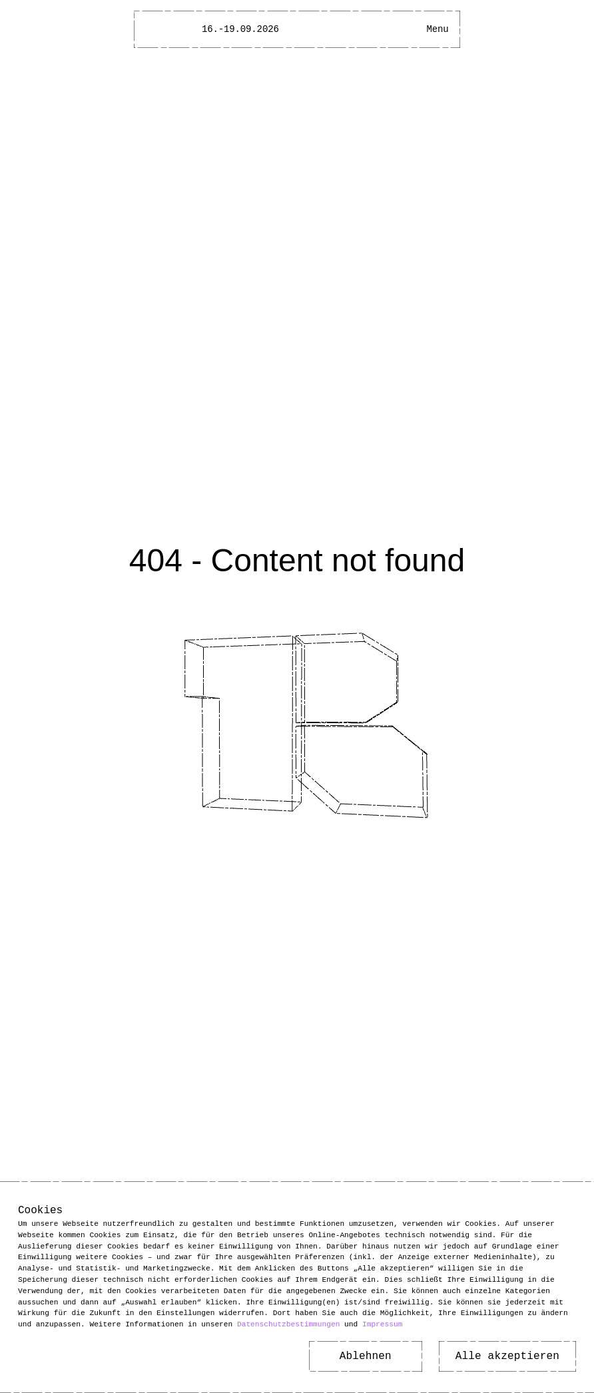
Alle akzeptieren (507, 1356)
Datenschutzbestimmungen (288, 1324)
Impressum (382, 1324)
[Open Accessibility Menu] (413, 29)
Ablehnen (366, 1356)
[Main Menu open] (437, 29)
